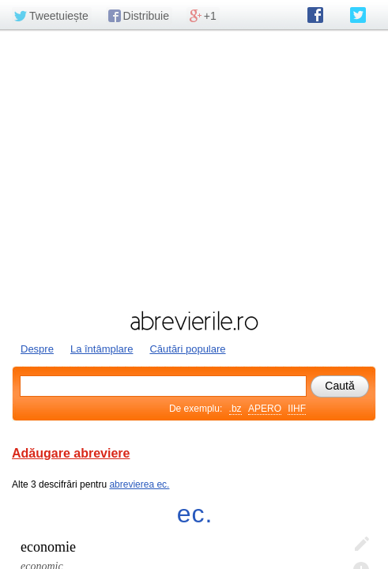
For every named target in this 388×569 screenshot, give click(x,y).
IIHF (297, 408)
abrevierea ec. (139, 484)
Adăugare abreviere (71, 453)
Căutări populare (187, 349)
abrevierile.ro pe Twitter (358, 15)
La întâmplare (102, 349)
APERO (264, 408)
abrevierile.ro (194, 321)
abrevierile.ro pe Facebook (315, 15)
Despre (37, 349)
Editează (361, 544)
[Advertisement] (194, 168)
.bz (235, 408)
